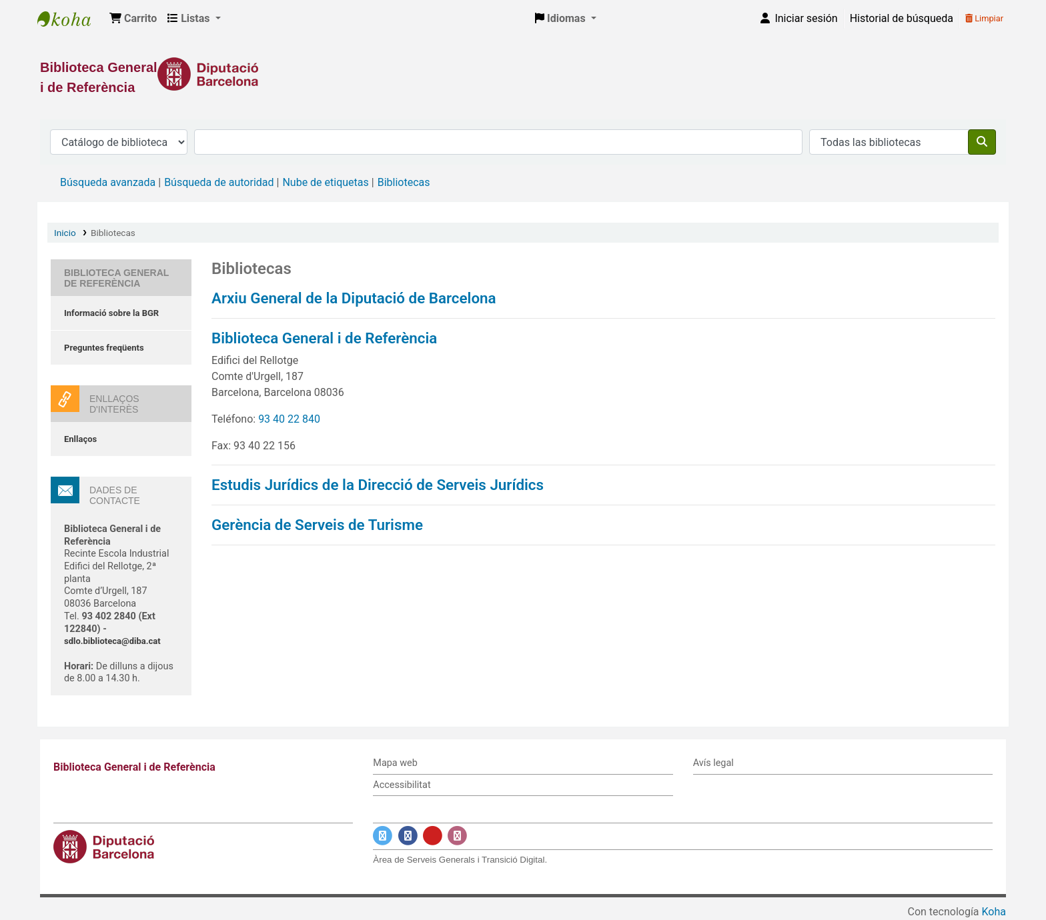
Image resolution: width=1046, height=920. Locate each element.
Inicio (65, 232)
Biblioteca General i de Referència (70, 18)
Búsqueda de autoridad (219, 182)
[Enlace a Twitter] (382, 836)
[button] (133, 18)
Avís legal (713, 763)
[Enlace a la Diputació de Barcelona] (523, 74)
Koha (994, 911)
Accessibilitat (401, 785)
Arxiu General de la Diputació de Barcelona (353, 298)
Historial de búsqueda (901, 18)
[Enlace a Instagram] (457, 836)
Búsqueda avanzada (107, 182)
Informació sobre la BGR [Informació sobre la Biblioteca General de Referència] (111, 313)
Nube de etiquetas (325, 182)
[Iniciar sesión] (798, 18)
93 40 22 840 (289, 419)
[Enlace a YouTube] (432, 836)
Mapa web (395, 763)
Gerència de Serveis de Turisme (317, 524)
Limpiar (984, 18)
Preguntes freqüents (104, 348)
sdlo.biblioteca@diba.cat (112, 641)
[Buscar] (982, 142)
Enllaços (80, 439)
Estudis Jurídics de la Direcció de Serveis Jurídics (377, 484)
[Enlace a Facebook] (408, 836)
